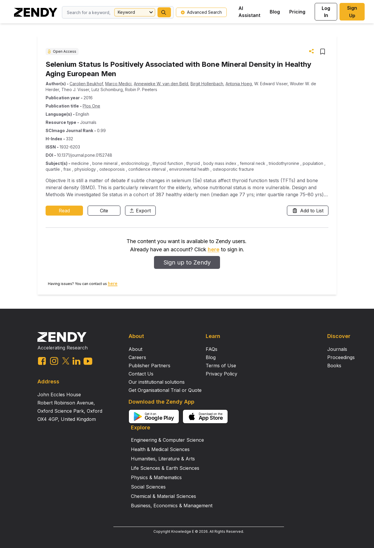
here (213, 249)
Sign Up (352, 11)
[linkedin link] (76, 361)
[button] (164, 12)
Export (140, 211)
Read (64, 211)
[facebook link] (42, 361)
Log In (326, 11)
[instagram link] (54, 361)
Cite (104, 211)
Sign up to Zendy (187, 262)
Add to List (307, 211)
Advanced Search (201, 12)
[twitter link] (65, 360)
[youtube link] (88, 361)
